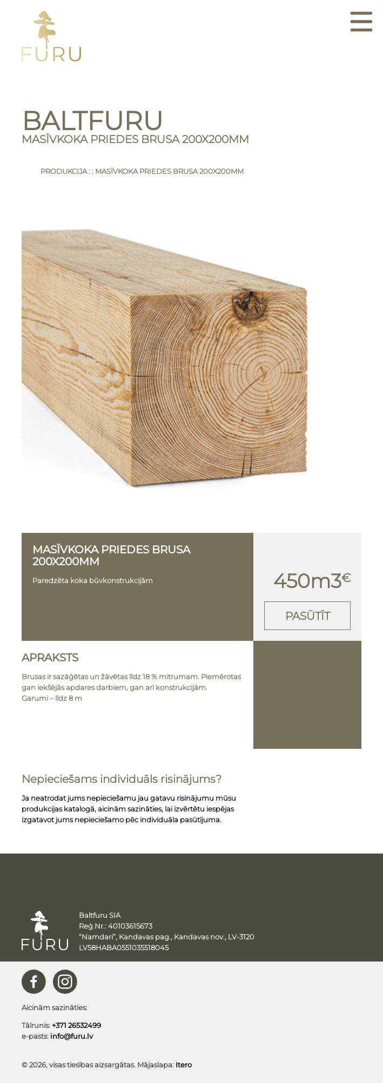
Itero (184, 1064)
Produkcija (64, 171)
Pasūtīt (307, 616)
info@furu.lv (71, 1036)
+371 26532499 (76, 1025)
